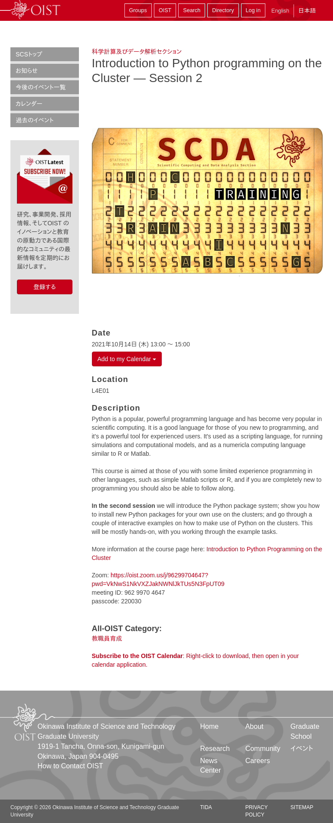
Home (209, 726)
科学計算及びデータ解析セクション (137, 51)
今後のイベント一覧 (41, 87)
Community (263, 748)
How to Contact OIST (70, 766)
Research (215, 748)
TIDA (206, 807)
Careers (257, 760)
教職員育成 (107, 638)
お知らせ (27, 70)
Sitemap (302, 807)
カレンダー (29, 103)
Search (191, 10)
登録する (44, 286)
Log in (253, 10)
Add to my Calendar (127, 359)
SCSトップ (29, 54)
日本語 (307, 10)
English (280, 11)
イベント (302, 748)
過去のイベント (35, 120)
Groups (138, 10)
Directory (223, 10)
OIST (165, 10)
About (254, 726)
